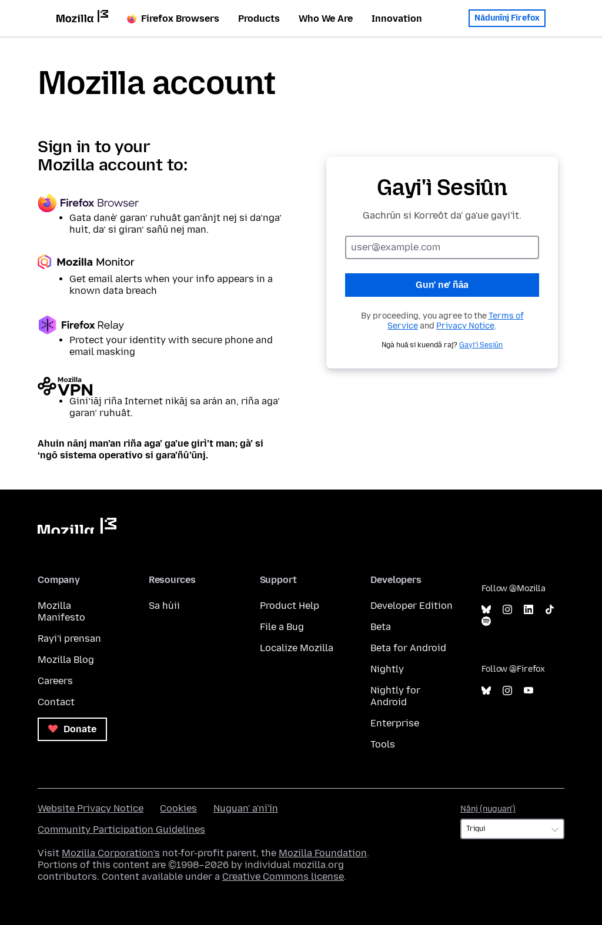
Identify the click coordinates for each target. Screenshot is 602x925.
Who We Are (326, 18)
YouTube (528, 691)
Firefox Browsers (173, 18)
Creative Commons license (283, 876)
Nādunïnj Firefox (507, 16)
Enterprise (394, 723)
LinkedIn (528, 610)
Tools (382, 744)
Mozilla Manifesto (61, 611)
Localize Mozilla (296, 647)
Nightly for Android (395, 696)
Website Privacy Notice (90, 808)
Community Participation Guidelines (121, 829)
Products (259, 18)
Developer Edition (411, 605)
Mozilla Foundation (323, 853)
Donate (72, 729)
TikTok (549, 610)
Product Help (289, 605)
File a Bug (282, 626)
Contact (56, 702)
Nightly (387, 669)
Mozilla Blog (66, 659)
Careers (55, 680)
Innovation (397, 18)
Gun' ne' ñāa (442, 284)
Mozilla (77, 526)
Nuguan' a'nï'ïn (245, 808)
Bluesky (486, 610)
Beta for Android (408, 647)
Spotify (486, 621)
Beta (380, 626)
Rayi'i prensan (69, 638)
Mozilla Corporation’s (111, 853)
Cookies (178, 808)
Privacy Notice (465, 326)
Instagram (507, 610)
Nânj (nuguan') (488, 809)
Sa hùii (164, 605)
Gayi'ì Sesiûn (481, 345)
